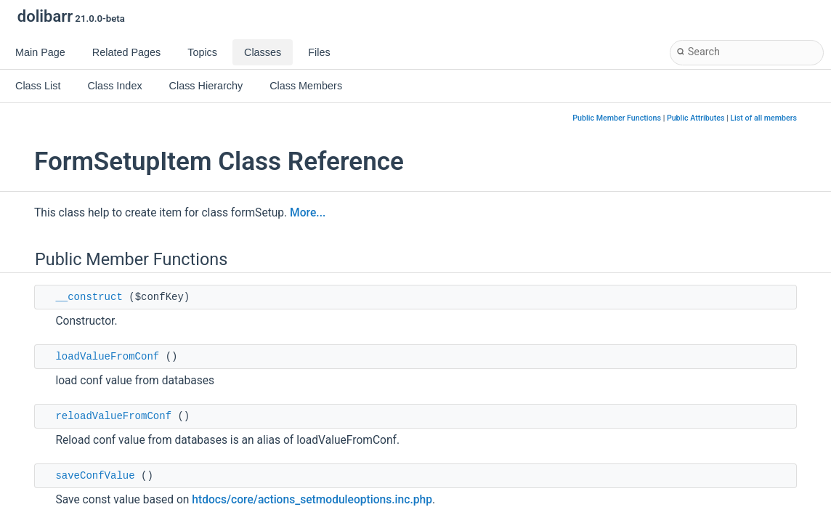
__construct (88, 297)
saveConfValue (94, 476)
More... (307, 212)
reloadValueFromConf (113, 416)
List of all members (763, 118)
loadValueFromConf (107, 356)
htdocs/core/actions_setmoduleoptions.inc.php (312, 499)
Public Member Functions (616, 118)
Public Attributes (696, 118)
